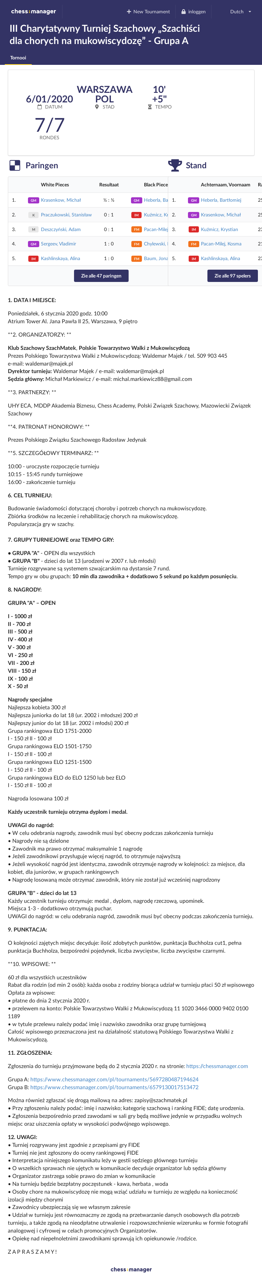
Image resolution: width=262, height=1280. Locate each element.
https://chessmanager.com (217, 1066)
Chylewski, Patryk (162, 243)
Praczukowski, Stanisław (66, 214)
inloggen (193, 11)
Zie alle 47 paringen (101, 276)
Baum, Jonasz (158, 258)
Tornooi (18, 57)
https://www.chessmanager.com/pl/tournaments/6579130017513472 (114, 1087)
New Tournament (148, 11)
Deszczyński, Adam (61, 229)
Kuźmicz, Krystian (162, 214)
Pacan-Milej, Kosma (221, 243)
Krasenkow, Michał (61, 200)
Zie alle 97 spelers (233, 276)
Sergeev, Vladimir (58, 243)
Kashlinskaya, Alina (60, 258)
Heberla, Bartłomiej (221, 200)
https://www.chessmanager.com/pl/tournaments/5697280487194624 (114, 1079)
